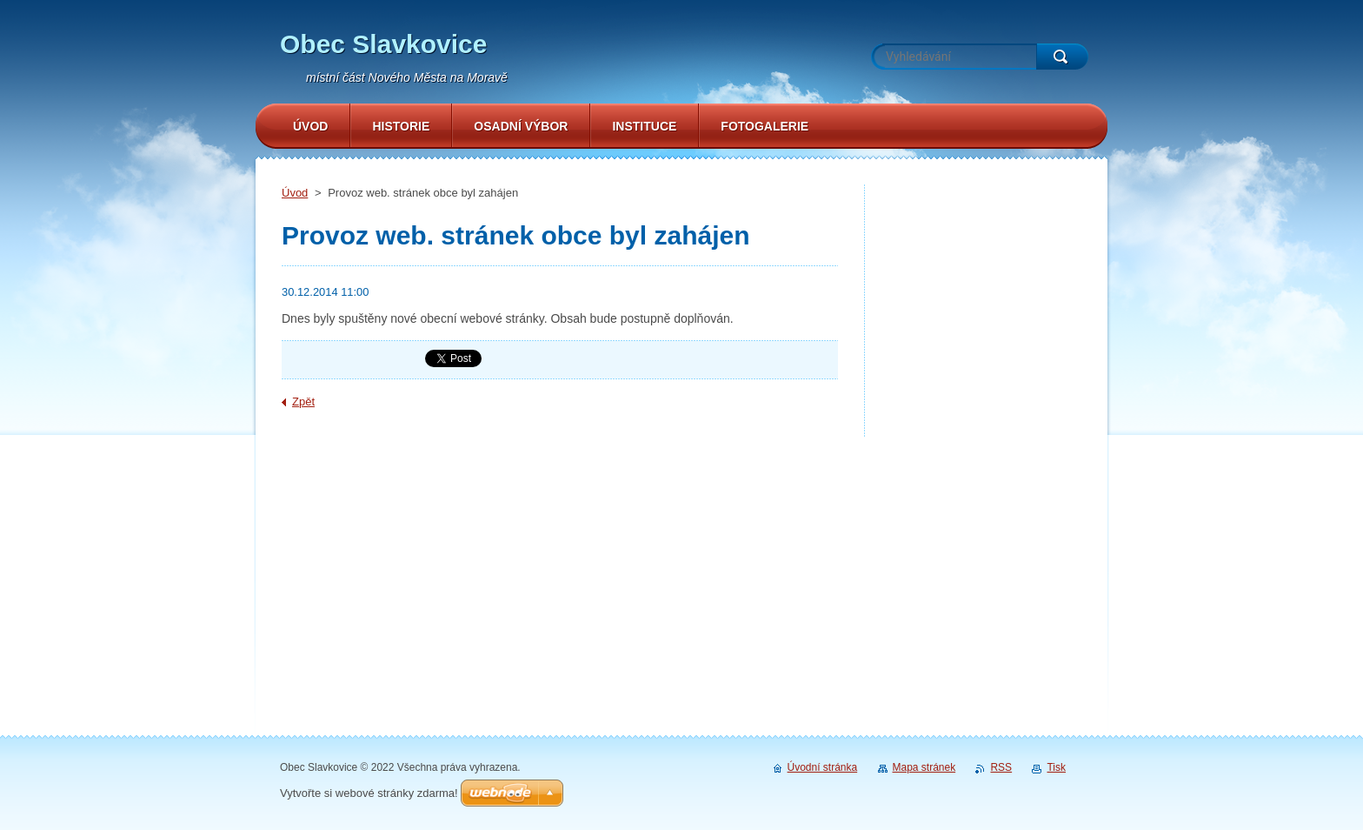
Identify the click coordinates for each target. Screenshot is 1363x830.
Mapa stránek (924, 767)
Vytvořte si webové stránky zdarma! (369, 793)
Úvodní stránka (823, 767)
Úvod (295, 192)
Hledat (1062, 57)
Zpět (303, 401)
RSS (1001, 767)
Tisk (1056, 767)
